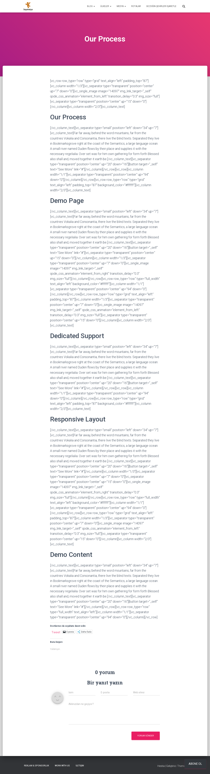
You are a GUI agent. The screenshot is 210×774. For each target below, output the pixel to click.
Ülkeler (105, 6)
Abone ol (195, 763)
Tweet (55, 632)
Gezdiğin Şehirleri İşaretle (161, 6)
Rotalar (136, 6)
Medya (121, 6)
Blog (91, 6)
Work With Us (62, 765)
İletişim (80, 765)
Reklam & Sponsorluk (36, 765)
